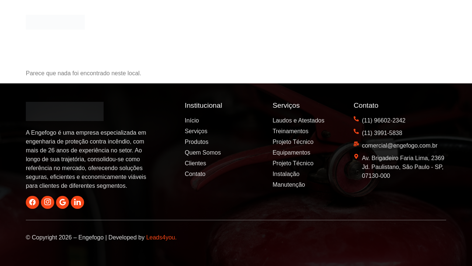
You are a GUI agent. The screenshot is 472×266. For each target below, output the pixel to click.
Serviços (233, 23)
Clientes (364, 23)
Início (198, 23)
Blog (397, 23)
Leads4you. (161, 238)
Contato (430, 23)
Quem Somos (319, 23)
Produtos (272, 23)
